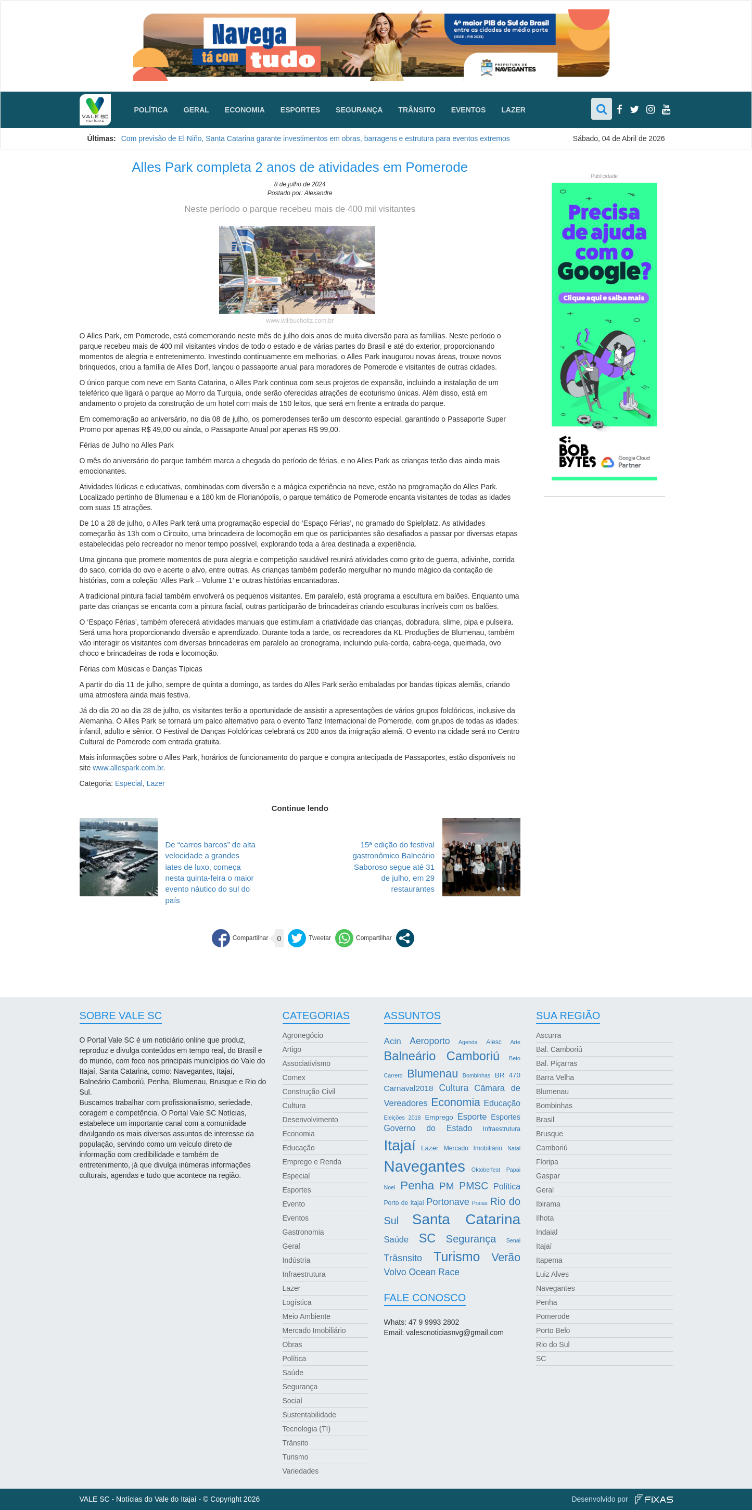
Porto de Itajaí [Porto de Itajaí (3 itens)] (404, 1203)
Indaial (546, 1232)
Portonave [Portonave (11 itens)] (448, 1202)
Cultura (294, 1105)
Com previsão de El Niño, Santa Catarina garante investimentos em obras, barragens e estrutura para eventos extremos (315, 138)
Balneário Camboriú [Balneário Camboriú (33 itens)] (442, 1056)
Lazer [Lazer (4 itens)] (429, 1148)
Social (292, 1401)
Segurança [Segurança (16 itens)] (471, 1239)
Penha (546, 1302)
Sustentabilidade (310, 1415)
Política (151, 110)
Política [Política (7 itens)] (506, 1186)
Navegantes (555, 1288)
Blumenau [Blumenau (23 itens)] (432, 1073)
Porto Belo (553, 1330)
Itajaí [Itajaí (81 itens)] (400, 1145)
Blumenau (552, 1091)
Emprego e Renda (312, 1162)
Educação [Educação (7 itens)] (502, 1103)
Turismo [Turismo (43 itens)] (457, 1256)
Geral (196, 110)
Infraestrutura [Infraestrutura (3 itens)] (501, 1129)
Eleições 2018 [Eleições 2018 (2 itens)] (402, 1117)
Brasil (545, 1119)
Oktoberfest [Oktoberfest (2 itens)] (485, 1169)
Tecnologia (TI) (307, 1429)
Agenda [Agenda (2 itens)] (468, 1042)
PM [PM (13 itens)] (446, 1186)
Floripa (547, 1162)
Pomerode (553, 1316)
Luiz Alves (552, 1274)
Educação (299, 1148)
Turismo (296, 1457)
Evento (294, 1204)
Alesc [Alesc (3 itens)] (494, 1042)
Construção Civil (309, 1091)
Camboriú (552, 1148)
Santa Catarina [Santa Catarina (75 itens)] (466, 1219)
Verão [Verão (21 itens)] (505, 1257)
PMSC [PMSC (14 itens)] (473, 1186)
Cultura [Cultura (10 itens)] (454, 1088)
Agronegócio (303, 1035)
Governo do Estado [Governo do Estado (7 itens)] (428, 1128)
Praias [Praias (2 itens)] (480, 1203)
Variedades (301, 1471)
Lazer (513, 110)
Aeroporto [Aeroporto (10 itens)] (430, 1041)
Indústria (297, 1260)
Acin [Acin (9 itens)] (392, 1041)
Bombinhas (554, 1105)
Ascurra (548, 1035)
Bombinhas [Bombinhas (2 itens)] (476, 1075)
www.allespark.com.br (128, 768)
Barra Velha (555, 1077)
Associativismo (307, 1063)
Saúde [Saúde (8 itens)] (396, 1239)
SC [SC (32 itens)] (427, 1238)
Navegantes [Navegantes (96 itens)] (425, 1166)
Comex (294, 1077)
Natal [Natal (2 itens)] (513, 1148)
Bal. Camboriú (559, 1049)
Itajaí (544, 1246)
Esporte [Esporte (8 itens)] (472, 1116)
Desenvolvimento (310, 1119)
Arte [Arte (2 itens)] (515, 1042)
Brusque (549, 1134)
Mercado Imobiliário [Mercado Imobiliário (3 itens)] (473, 1148)
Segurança (359, 110)
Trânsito (416, 110)
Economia (245, 110)
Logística (297, 1302)
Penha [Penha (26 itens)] (417, 1185)
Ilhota (545, 1218)
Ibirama (548, 1204)
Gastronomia (303, 1232)
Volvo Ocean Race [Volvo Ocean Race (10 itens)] (422, 1272)
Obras (292, 1344)
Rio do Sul (553, 1344)
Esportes (300, 110)
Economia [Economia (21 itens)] (455, 1102)
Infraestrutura (304, 1274)
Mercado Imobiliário (314, 1330)
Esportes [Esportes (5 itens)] (505, 1117)
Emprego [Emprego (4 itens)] (439, 1117)
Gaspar (548, 1176)
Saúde (293, 1372)
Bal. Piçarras (556, 1063)
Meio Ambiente (307, 1316)
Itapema (549, 1260)
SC (541, 1358)
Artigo (292, 1049)
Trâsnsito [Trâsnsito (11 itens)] (403, 1258)
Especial (129, 783)
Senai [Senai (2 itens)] (513, 1240)
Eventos (468, 110)
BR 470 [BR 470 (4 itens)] (507, 1075)
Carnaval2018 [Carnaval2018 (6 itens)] (409, 1088)
